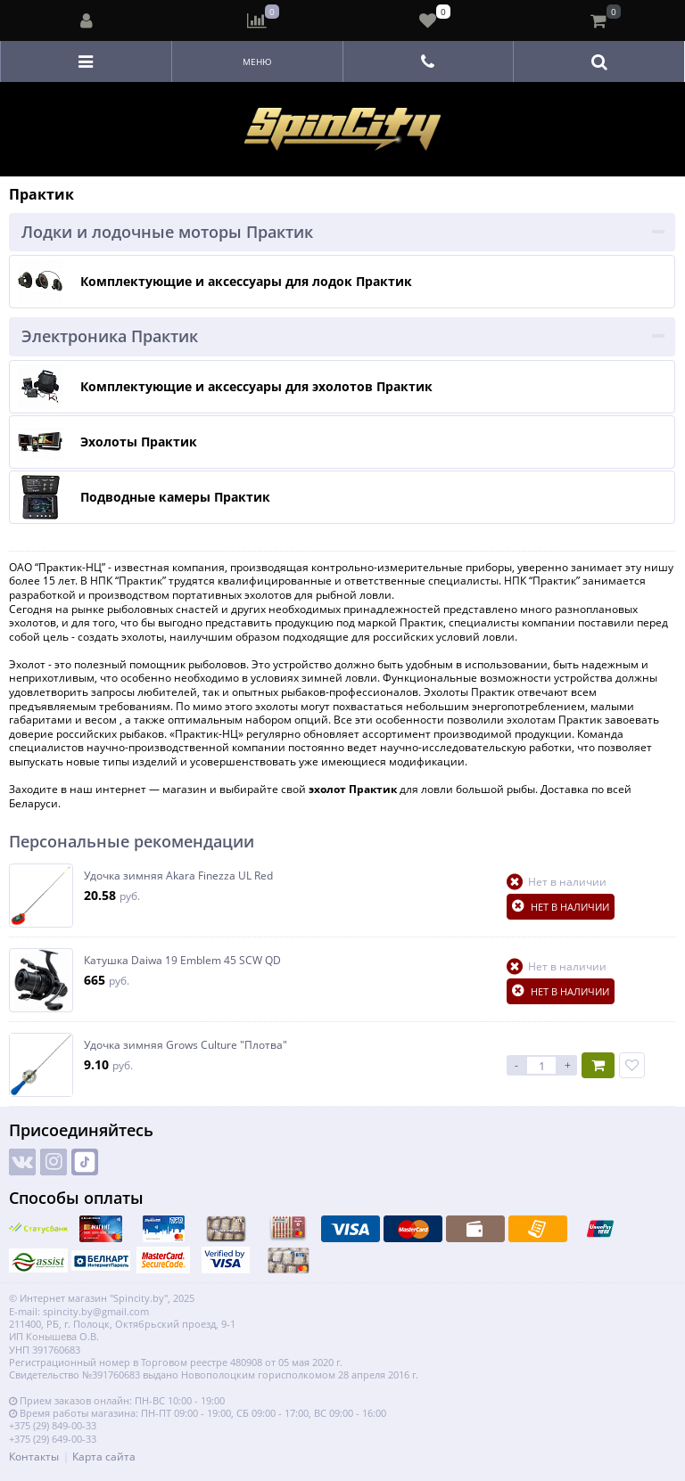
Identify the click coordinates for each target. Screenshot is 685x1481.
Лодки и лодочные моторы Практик (167, 231)
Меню (257, 61)
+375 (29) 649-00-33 (52, 1438)
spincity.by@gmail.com (96, 1311)
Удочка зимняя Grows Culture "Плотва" (185, 1045)
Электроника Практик (109, 336)
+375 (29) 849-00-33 (52, 1425)
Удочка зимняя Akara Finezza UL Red (178, 876)
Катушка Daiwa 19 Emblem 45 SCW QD (182, 960)
